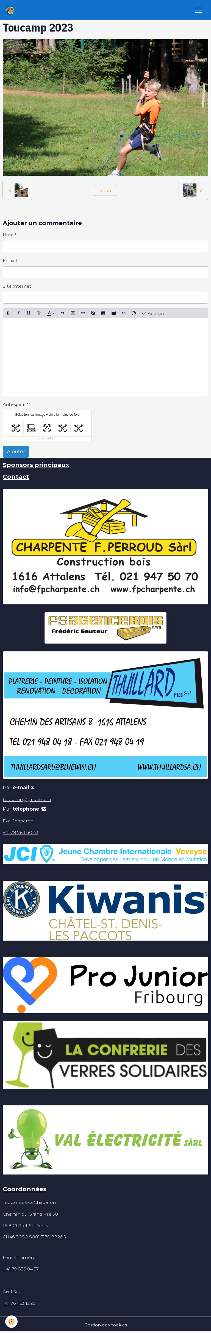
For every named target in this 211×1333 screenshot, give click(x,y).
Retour (105, 190)
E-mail (10, 260)
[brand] (11, 10)
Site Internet (17, 286)
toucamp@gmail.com (27, 799)
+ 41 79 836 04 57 (21, 1269)
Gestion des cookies (105, 1325)
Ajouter (16, 452)
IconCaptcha (46, 438)
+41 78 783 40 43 (20, 832)
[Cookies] (11, 1321)
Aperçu (152, 313)
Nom (8, 234)
